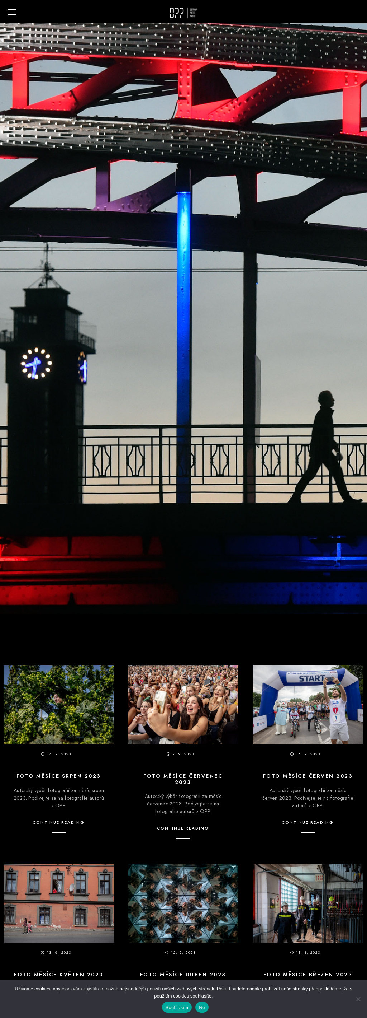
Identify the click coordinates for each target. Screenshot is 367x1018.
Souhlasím (177, 1007)
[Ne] (358, 999)
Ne (202, 1007)
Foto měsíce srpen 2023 (58, 776)
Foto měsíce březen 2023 (308, 974)
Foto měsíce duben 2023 (183, 974)
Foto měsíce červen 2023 (308, 776)
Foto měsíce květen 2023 (59, 974)
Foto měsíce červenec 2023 (183, 779)
